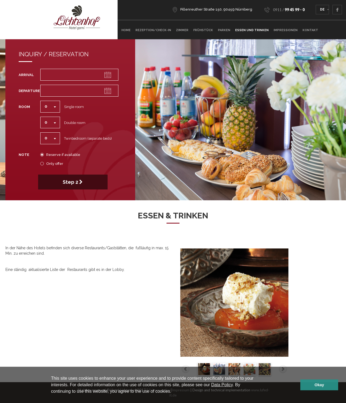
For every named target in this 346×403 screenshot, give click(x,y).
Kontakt (310, 30)
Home (126, 30)
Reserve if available (62, 155)
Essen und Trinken (252, 30)
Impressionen (286, 30)
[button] (173, 392)
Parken (224, 30)
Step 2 (73, 182)
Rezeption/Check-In (153, 30)
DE (322, 9)
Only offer (53, 164)
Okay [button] (319, 385)
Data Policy (222, 384)
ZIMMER (182, 30)
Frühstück (203, 30)
